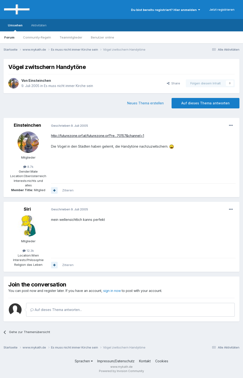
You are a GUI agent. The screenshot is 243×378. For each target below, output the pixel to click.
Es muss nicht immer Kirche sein (68, 86)
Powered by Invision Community (121, 371)
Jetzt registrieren (221, 9)
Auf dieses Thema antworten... (56, 310)
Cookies (161, 361)
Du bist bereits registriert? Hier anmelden (165, 10)
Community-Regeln (37, 37)
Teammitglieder (71, 37)
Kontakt (145, 361)
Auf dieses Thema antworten (205, 103)
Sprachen (84, 361)
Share (173, 83)
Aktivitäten (39, 25)
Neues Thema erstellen (145, 103)
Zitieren (68, 190)
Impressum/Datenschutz (116, 361)
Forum (9, 37)
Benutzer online (102, 37)
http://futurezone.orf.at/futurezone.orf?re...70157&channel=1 (97, 136)
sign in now (112, 291)
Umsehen (15, 27)
